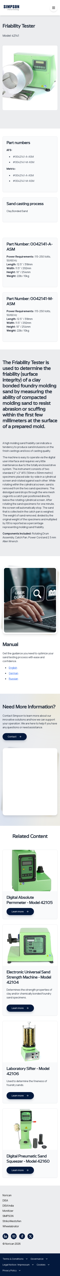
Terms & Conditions (15, 1258)
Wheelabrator (11, 1226)
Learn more (20, 911)
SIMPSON (8, 1216)
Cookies (43, 1264)
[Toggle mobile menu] (53, 8)
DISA (5, 1200)
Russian (13, 678)
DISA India (8, 1205)
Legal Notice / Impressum (18, 1264)
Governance (39, 1258)
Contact (15, 736)
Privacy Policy (12, 1270)
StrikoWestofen (12, 1221)
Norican (7, 1195)
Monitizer (8, 1211)
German (13, 673)
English (13, 667)
